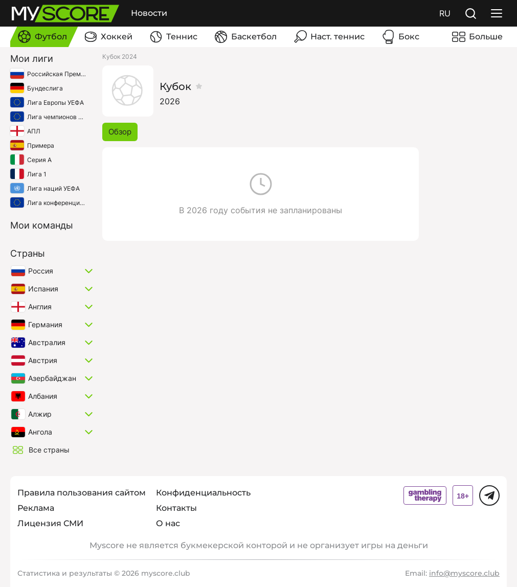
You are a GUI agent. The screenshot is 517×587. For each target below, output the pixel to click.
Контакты (176, 508)
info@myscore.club (464, 573)
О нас (168, 523)
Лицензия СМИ (50, 523)
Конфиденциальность (203, 493)
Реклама (35, 508)
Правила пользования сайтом (81, 493)
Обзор (119, 132)
